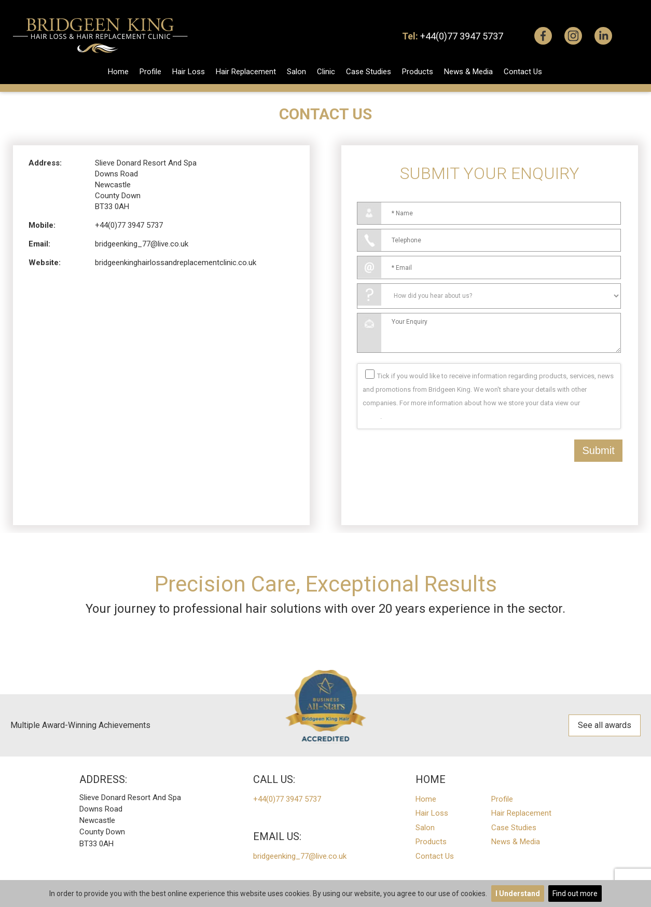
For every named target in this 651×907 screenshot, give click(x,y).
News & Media (468, 71)
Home (118, 71)
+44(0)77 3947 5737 (461, 36)
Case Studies (368, 71)
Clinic (326, 71)
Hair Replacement (246, 71)
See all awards (604, 725)
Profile (150, 71)
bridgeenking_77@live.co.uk (141, 244)
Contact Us (523, 71)
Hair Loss (188, 71)
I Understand (517, 893)
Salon (296, 71)
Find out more (575, 893)
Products (417, 71)
